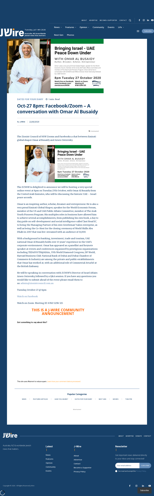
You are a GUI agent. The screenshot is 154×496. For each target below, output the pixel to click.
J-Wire (22, 122)
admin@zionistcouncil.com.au (37, 283)
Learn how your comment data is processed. (64, 381)
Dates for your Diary (30, 99)
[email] (127, 465)
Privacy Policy (141, 471)
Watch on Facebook (28, 296)
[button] (130, 20)
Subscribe (145, 465)
